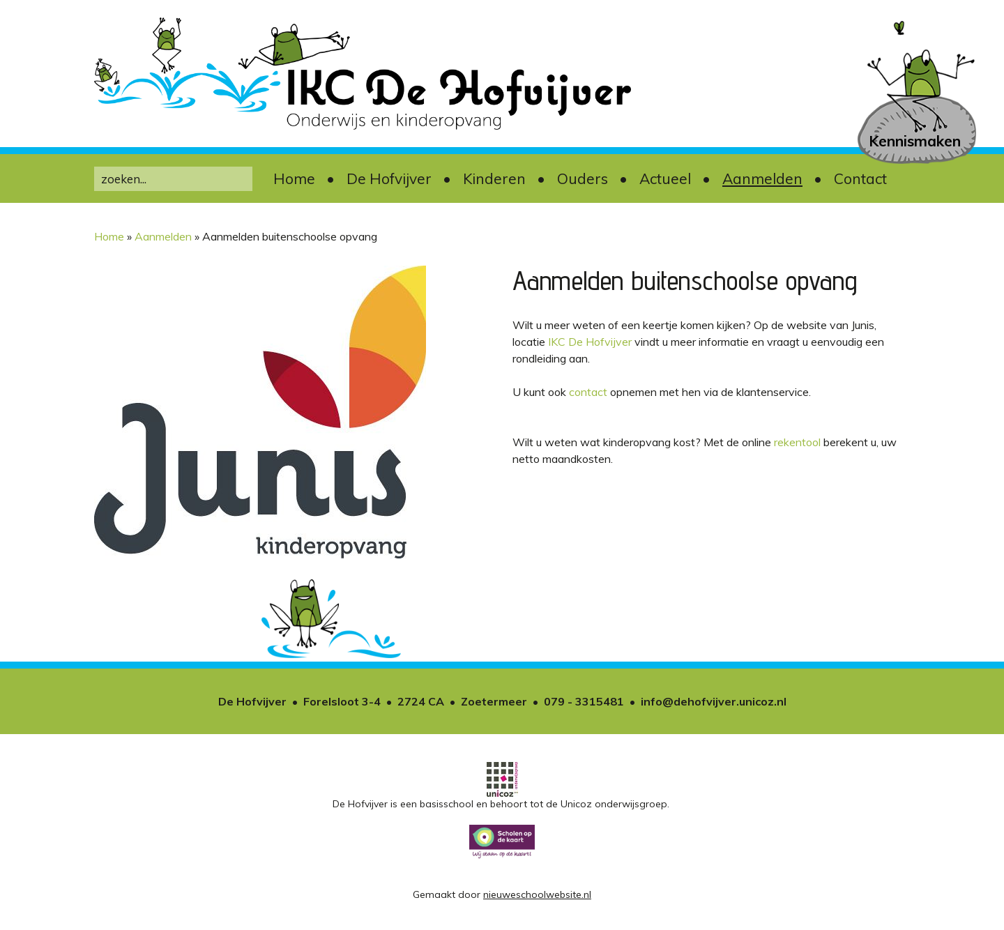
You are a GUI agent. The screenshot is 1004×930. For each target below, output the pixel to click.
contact (588, 392)
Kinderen (494, 178)
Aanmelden (762, 178)
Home (294, 178)
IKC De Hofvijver (590, 342)
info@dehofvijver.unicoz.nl (713, 701)
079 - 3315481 (584, 701)
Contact (860, 178)
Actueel (665, 178)
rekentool (797, 442)
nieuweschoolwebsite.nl (537, 894)
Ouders (582, 178)
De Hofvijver (389, 178)
